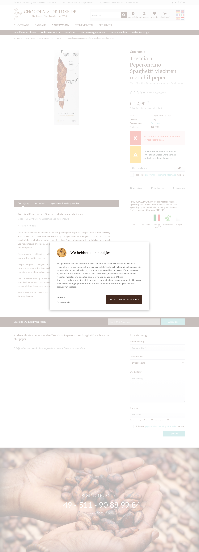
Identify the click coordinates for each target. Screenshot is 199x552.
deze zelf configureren (67, 280)
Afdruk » (61, 297)
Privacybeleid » (64, 301)
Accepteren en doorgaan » (124, 299)
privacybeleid (103, 280)
